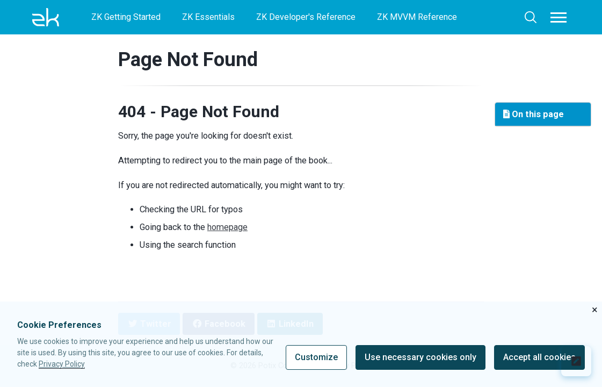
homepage (227, 227)
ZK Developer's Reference (306, 17)
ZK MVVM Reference (417, 17)
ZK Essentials (208, 17)
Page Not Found (188, 59)
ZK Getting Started (126, 17)
